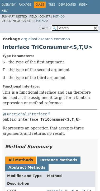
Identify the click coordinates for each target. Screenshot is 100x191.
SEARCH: (44, 28)
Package (25, 4)
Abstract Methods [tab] (26, 167)
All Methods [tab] (20, 160)
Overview (9, 4)
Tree (52, 4)
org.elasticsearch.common (45, 39)
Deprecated (67, 4)
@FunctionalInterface (25, 114)
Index (83, 4)
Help (5, 10)
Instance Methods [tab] (58, 160)
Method (59, 16)
